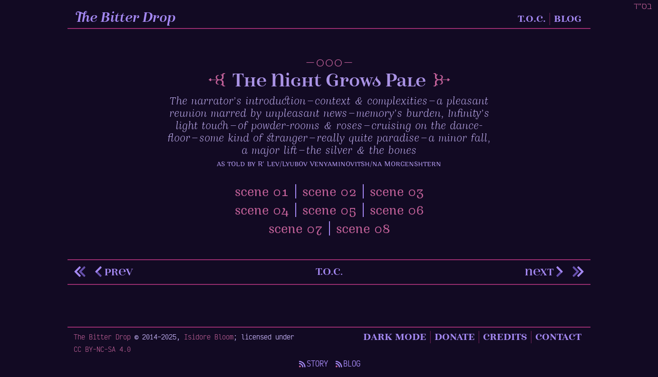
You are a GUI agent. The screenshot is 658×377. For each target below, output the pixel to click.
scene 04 (262, 211)
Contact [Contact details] (558, 336)
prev (112, 271)
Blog (567, 18)
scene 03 (397, 193)
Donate (455, 336)
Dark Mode (394, 336)
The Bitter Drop (126, 18)
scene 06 (397, 211)
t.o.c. (329, 271)
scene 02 (329, 193)
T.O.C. (532, 18)
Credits (505, 336)
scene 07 (296, 230)
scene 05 (329, 211)
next (545, 271)
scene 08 (363, 230)
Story (313, 363)
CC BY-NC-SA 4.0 (102, 349)
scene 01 (262, 193)
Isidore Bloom (208, 336)
